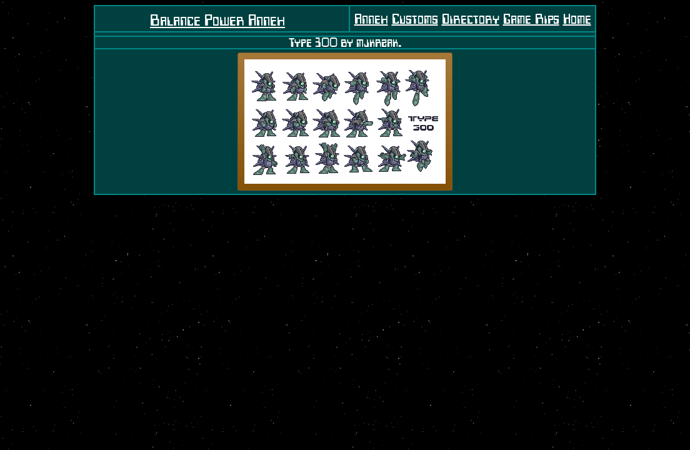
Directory (470, 18)
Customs (415, 18)
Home (577, 18)
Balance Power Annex (217, 20)
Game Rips (531, 18)
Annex (371, 18)
